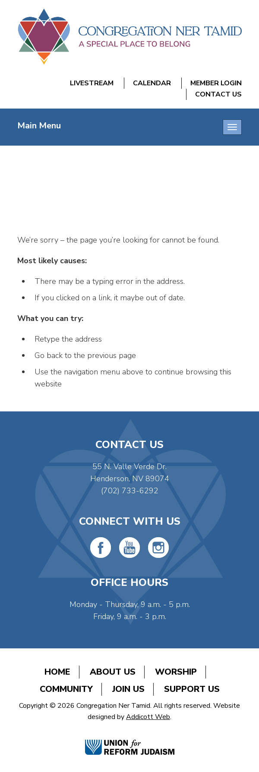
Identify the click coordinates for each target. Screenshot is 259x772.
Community (66, 689)
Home (57, 672)
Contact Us (218, 94)
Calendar (152, 83)
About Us (113, 672)
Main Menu (39, 125)
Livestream (92, 83)
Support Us (192, 689)
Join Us (128, 689)
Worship (176, 672)
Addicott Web (148, 717)
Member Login (216, 83)
